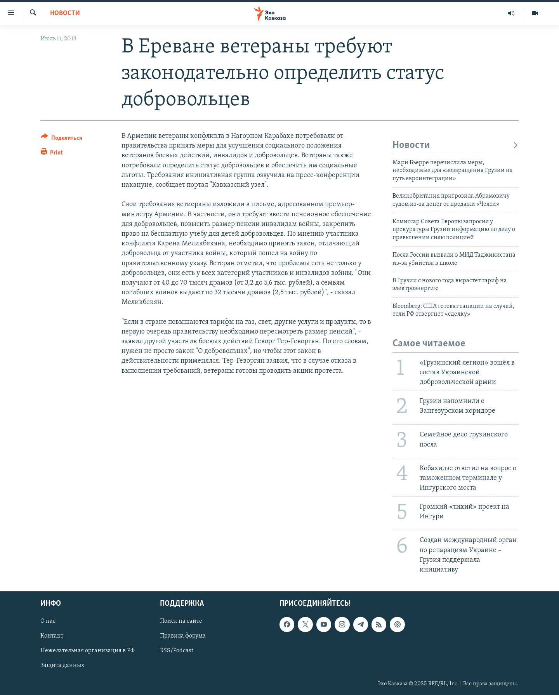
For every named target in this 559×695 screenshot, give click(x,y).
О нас (48, 622)
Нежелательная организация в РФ (87, 651)
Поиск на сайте (181, 622)
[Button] (61, 139)
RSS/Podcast (176, 651)
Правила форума (183, 636)
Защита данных (62, 666)
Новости (65, 13)
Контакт (51, 636)
